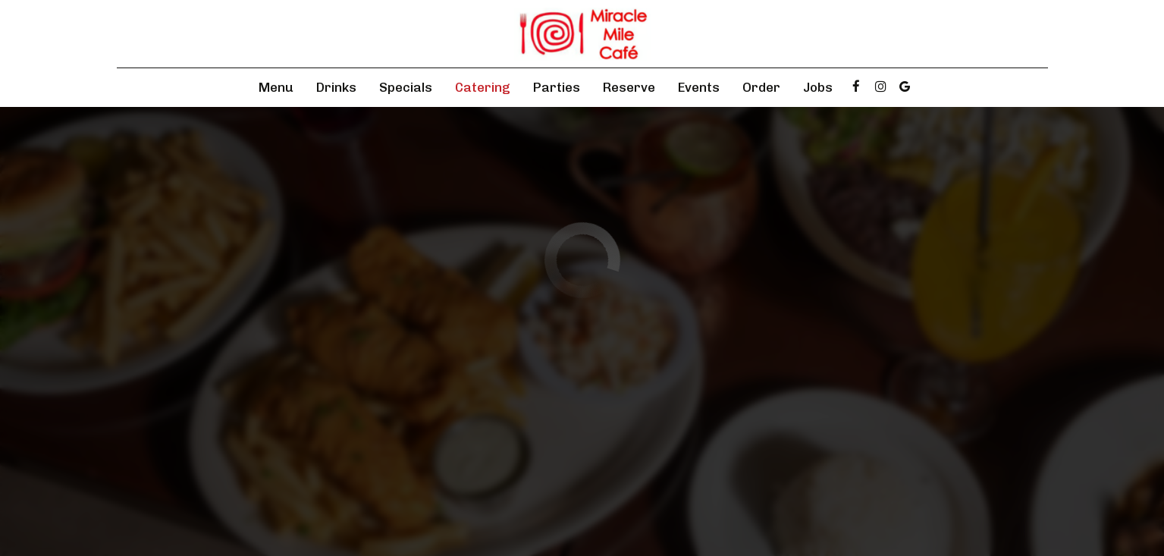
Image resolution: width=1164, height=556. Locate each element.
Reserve (629, 87)
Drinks (336, 87)
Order (761, 87)
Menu (276, 87)
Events (699, 87)
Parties (556, 87)
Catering (482, 87)
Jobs (818, 87)
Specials (405, 87)
